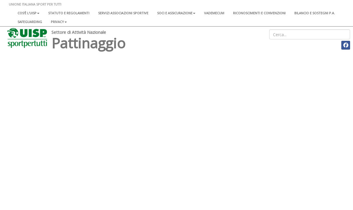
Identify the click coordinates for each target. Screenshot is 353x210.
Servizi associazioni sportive (123, 13)
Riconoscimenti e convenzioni (259, 13)
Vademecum (214, 13)
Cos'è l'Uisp (28, 13)
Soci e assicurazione (176, 13)
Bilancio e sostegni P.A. (314, 13)
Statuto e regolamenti (68, 13)
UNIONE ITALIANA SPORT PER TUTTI (35, 4)
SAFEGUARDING (30, 22)
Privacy (59, 22)
